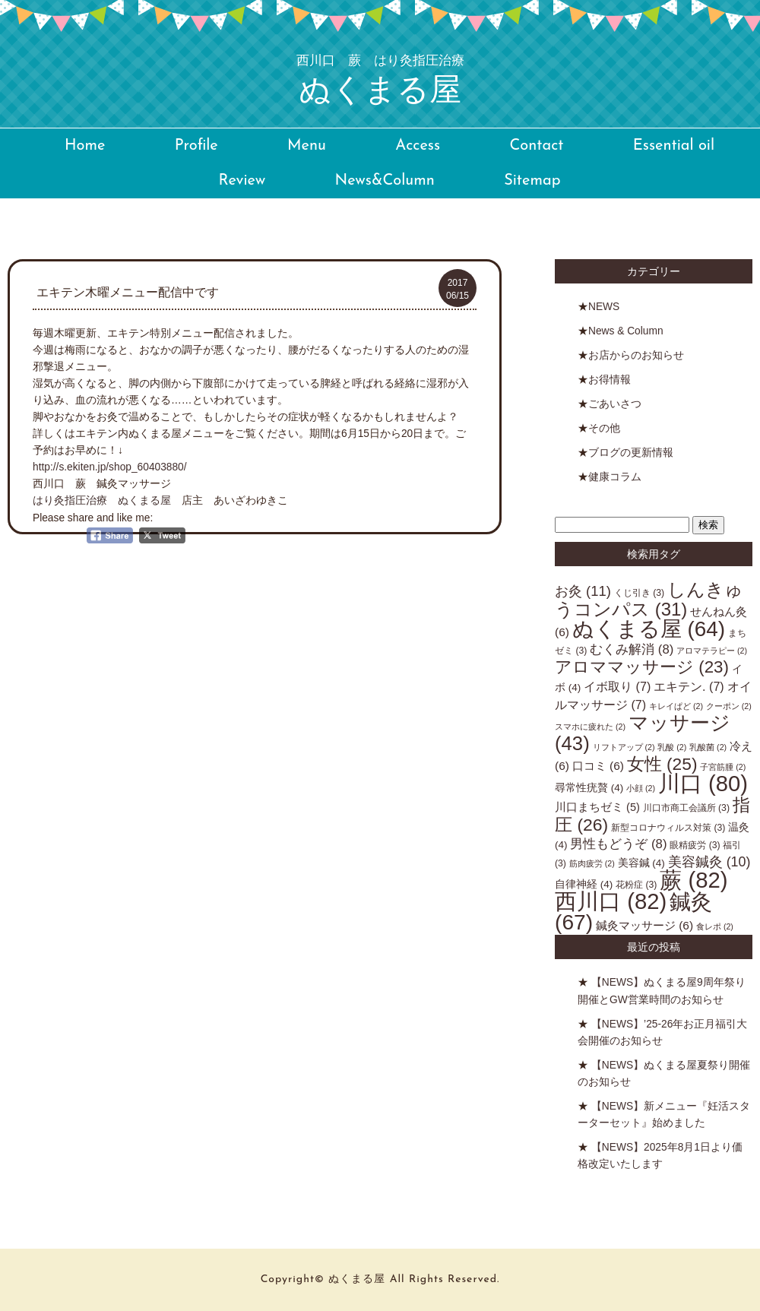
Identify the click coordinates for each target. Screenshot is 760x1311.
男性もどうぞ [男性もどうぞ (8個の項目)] (618, 844)
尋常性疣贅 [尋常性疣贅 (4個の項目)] (589, 787)
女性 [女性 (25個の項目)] (662, 764)
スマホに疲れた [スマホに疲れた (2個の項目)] (590, 726)
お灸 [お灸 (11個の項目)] (583, 591)
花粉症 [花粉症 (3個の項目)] (636, 884)
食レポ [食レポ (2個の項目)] (714, 926)
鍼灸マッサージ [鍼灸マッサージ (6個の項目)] (644, 925)
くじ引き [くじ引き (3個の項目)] (639, 592)
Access (417, 146)
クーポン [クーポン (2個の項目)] (729, 706)
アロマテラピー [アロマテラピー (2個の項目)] (711, 650)
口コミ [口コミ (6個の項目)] (598, 765)
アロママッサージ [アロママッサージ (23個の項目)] (642, 666)
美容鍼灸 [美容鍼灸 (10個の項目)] (709, 861)
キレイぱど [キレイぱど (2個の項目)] (676, 706)
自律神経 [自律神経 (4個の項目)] (584, 884)
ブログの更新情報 (630, 452)
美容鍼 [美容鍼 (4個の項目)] (641, 863)
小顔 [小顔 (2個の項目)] (640, 788)
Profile (196, 146)
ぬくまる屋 (380, 80)
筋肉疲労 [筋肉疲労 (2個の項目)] (592, 863)
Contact (536, 146)
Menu (306, 146)
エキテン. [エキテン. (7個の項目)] (689, 686)
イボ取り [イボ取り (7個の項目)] (617, 686)
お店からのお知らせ (636, 355)
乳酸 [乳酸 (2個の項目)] (671, 747)
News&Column (384, 180)
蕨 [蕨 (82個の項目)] (693, 879)
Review (241, 180)
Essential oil (673, 146)
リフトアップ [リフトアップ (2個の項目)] (624, 747)
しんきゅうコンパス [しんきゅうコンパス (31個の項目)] (649, 599)
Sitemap (532, 180)
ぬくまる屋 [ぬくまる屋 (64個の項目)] (648, 629)
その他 (604, 428)
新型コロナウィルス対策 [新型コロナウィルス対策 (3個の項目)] (668, 827)
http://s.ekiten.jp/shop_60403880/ (110, 467)
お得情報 (609, 379)
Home (85, 146)
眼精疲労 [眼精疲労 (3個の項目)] (695, 845)
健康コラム (614, 477)
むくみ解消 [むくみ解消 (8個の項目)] (631, 649)
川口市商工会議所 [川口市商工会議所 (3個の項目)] (686, 808)
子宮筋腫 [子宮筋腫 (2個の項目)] (723, 766)
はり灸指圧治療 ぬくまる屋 (107, 500)
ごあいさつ (614, 404)
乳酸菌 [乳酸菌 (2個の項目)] (708, 747)
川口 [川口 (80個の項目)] (703, 783)
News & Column (625, 331)
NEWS (603, 306)
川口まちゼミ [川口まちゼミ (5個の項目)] (597, 807)
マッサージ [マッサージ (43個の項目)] (642, 733)
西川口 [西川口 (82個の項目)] (611, 901)
